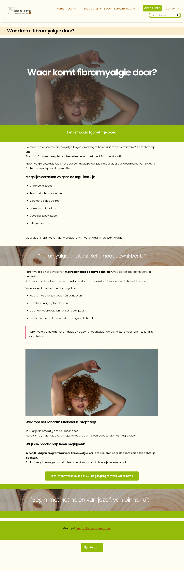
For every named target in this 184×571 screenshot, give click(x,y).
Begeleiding (91, 8)
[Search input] (163, 15)
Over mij (72, 8)
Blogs (107, 8)
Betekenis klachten (125, 8)
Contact (170, 8)
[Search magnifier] (178, 15)
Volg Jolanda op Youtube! (93, 528)
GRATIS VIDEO (152, 8)
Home (60, 8)
